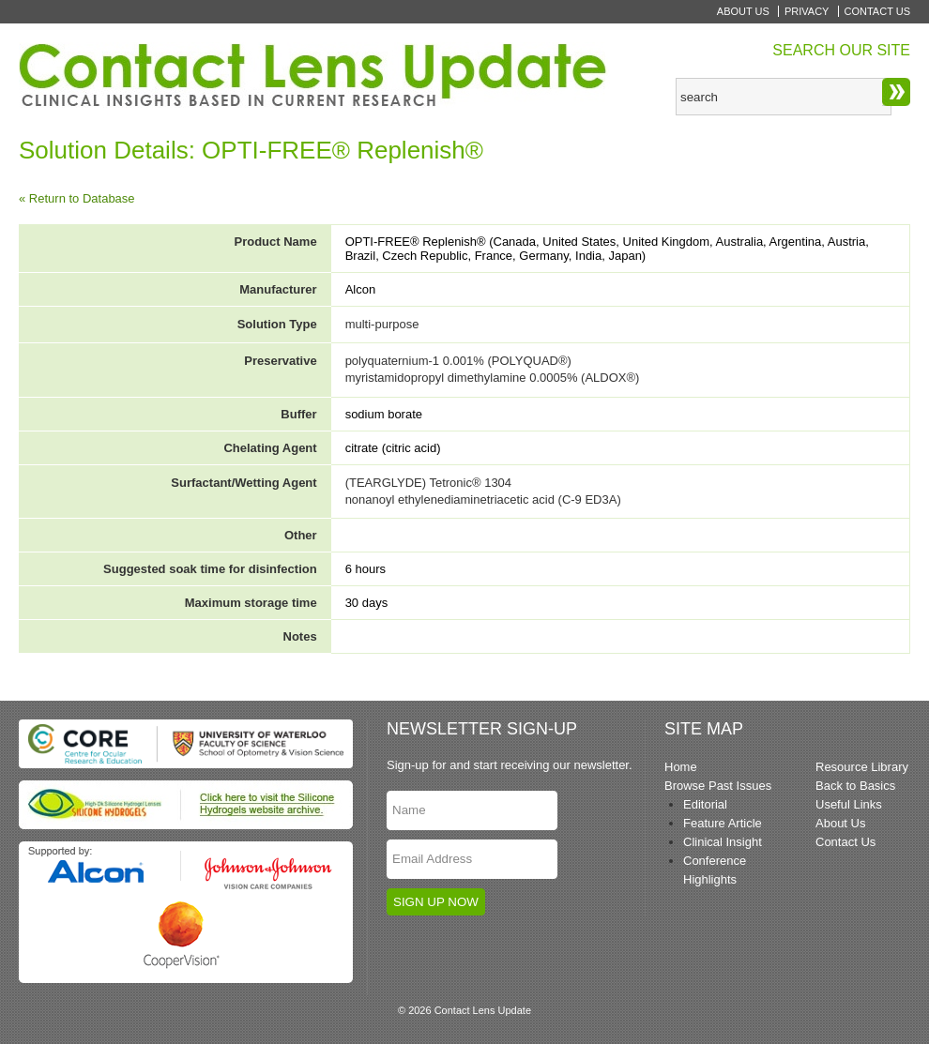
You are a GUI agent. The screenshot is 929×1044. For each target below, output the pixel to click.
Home (680, 767)
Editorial (705, 804)
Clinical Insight (722, 842)
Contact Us (878, 11)
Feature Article (722, 823)
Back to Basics (855, 786)
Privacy (806, 11)
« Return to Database (77, 198)
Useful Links (848, 804)
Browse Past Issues (717, 786)
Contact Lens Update (314, 75)
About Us (743, 11)
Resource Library (861, 767)
